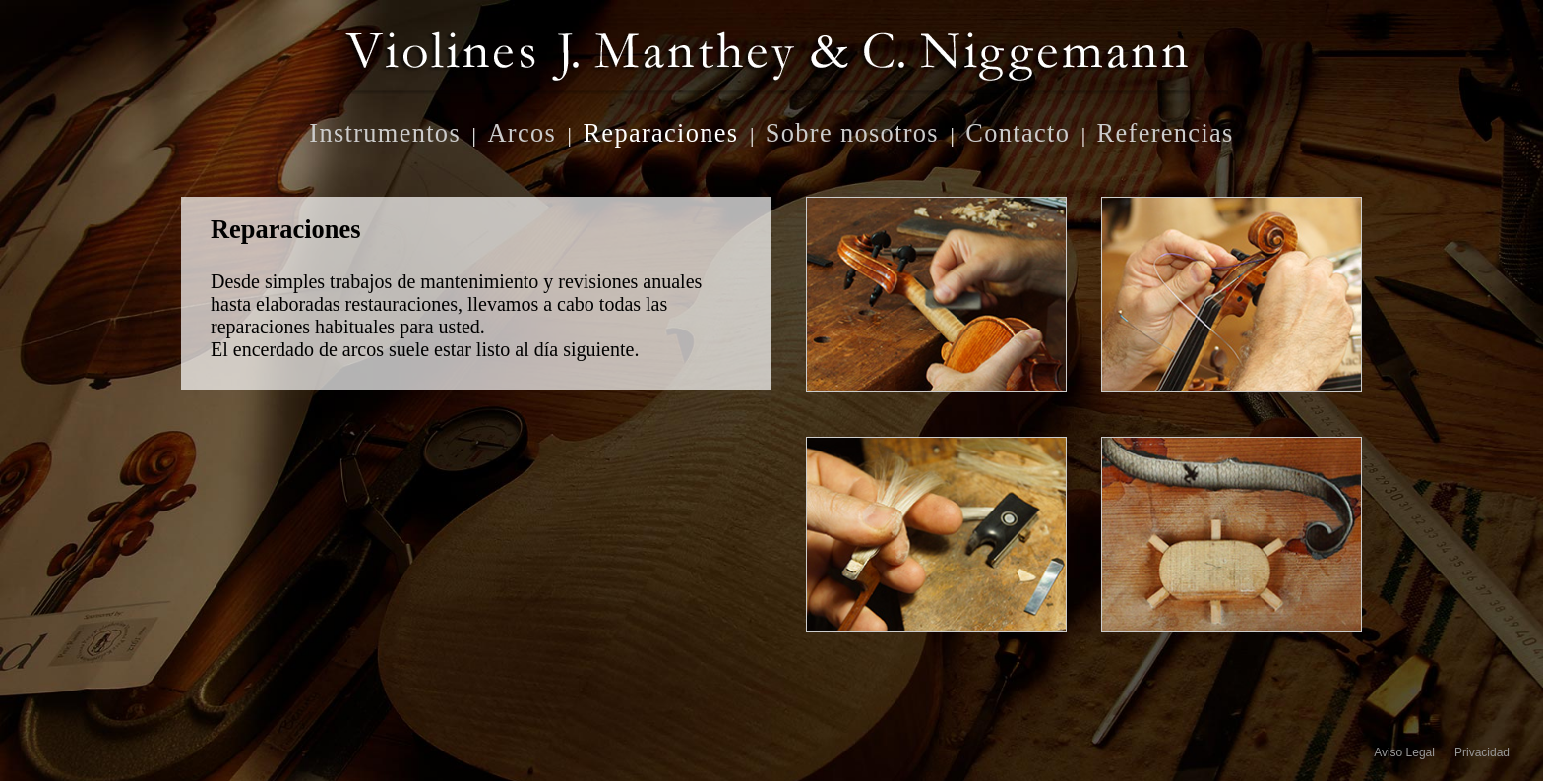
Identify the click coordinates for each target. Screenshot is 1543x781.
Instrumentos (385, 130)
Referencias (1165, 130)
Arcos (521, 130)
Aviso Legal (1404, 752)
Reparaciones (660, 130)
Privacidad (1482, 752)
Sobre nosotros (852, 130)
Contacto (1017, 130)
